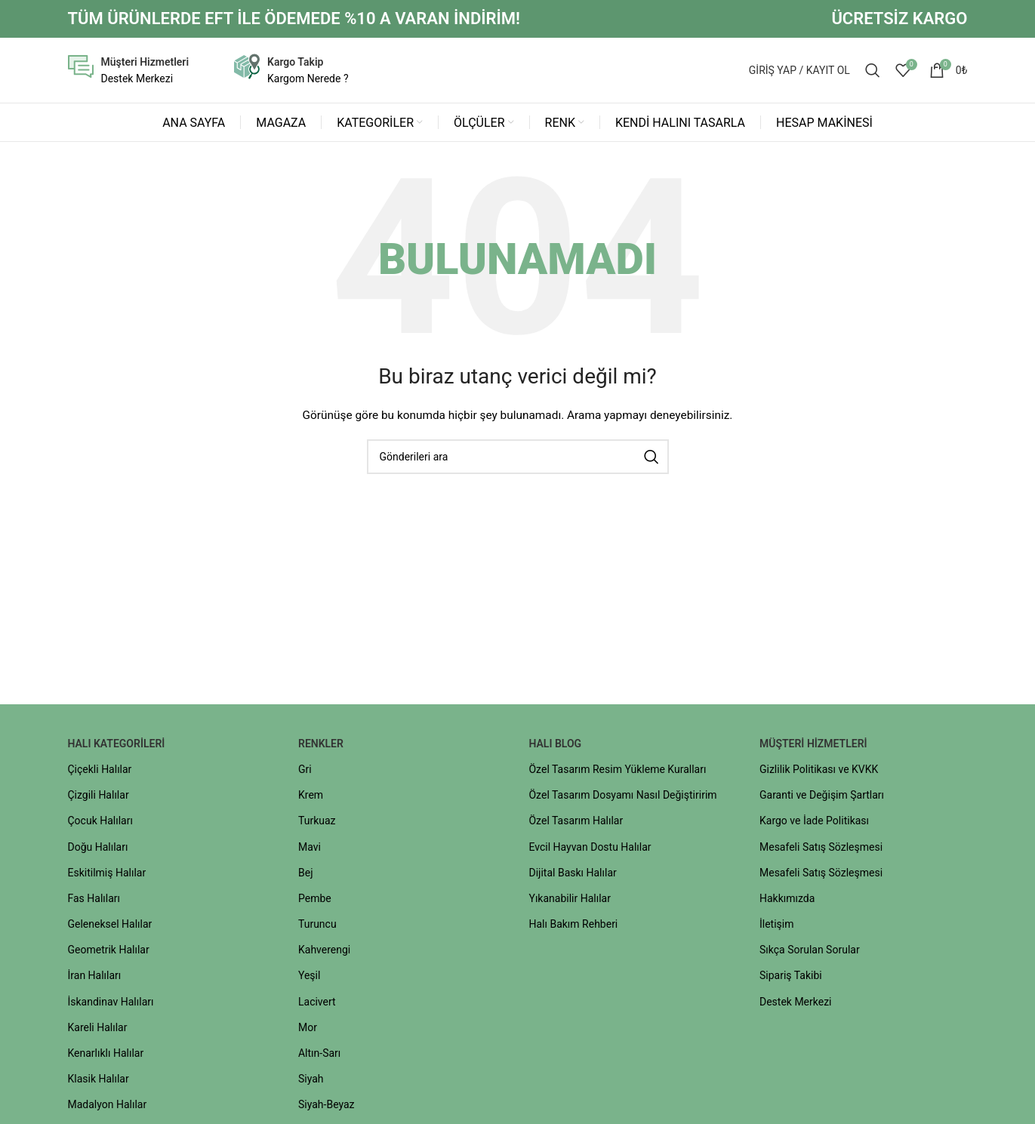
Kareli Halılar (97, 1030)
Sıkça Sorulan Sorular (809, 953)
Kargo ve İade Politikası (814, 824)
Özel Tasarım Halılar (575, 824)
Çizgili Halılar (97, 798)
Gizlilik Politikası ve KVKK (818, 772)
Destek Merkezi (795, 1004)
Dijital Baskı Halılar (572, 875)
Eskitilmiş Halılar (106, 875)
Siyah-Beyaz (326, 1107)
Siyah (311, 1082)
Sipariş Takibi (790, 978)
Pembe (314, 901)
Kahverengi (324, 953)
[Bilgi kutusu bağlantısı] (128, 72)
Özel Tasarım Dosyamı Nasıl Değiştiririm (622, 798)
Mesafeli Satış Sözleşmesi (821, 849)
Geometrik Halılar (108, 953)
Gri (305, 772)
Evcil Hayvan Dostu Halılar (589, 849)
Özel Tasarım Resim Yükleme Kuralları (617, 772)
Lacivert (317, 1004)
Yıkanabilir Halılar (569, 901)
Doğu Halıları (97, 849)
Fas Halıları (93, 901)
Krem (310, 798)
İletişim (776, 927)
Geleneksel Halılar (109, 927)
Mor (307, 1030)
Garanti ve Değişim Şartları (821, 798)
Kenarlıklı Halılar (105, 1056)
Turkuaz (317, 824)
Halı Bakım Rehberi (573, 927)
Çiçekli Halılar (99, 772)
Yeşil (309, 978)
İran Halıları (94, 978)
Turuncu (317, 927)
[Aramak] (873, 72)
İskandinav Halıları (110, 1004)
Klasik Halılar (97, 1082)
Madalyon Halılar (106, 1107)
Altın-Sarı (319, 1056)
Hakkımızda (787, 901)
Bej (305, 875)
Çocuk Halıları (99, 824)
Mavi (309, 849)
